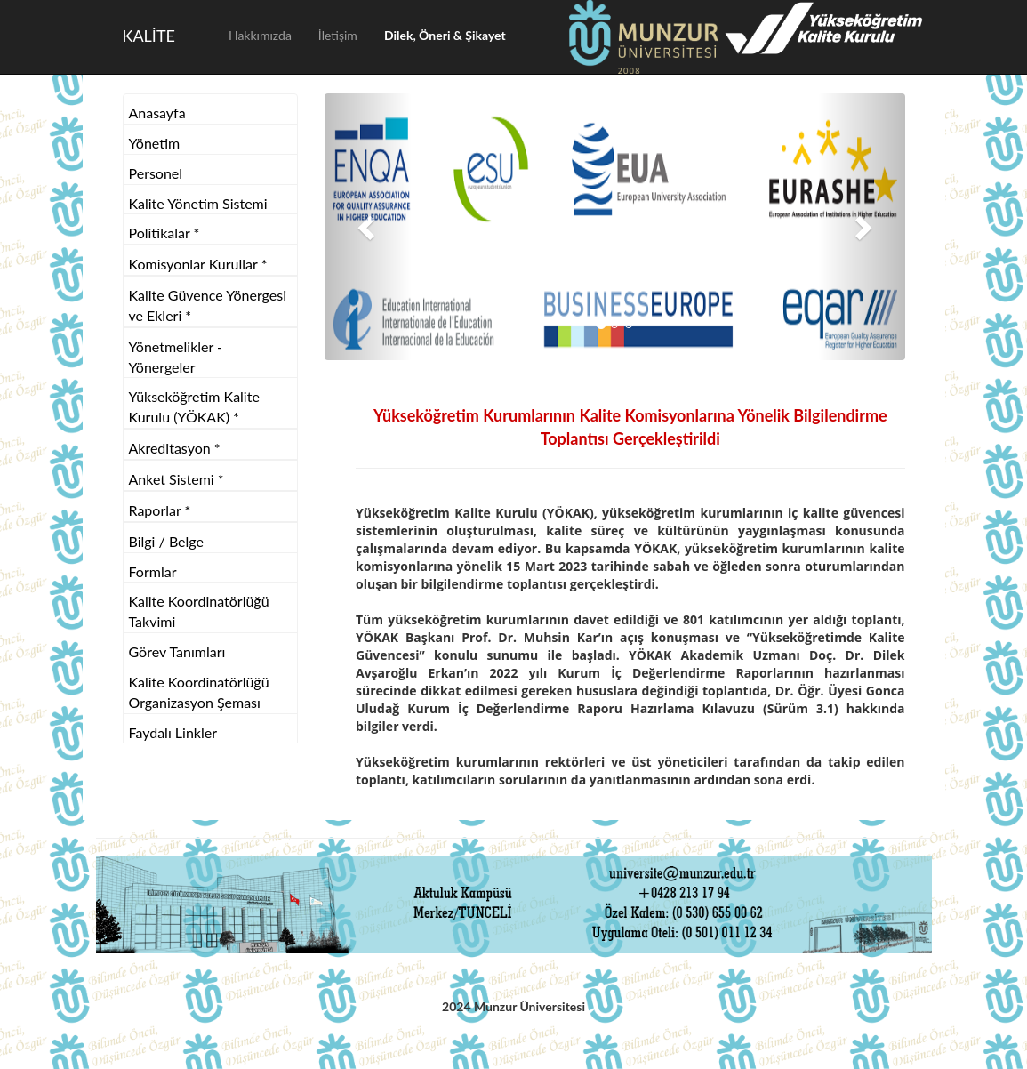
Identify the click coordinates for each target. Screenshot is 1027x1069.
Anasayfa (157, 112)
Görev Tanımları (177, 651)
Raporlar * (160, 510)
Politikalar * (164, 232)
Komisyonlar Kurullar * (198, 263)
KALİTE (149, 35)
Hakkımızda (260, 35)
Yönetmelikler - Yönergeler (176, 356)
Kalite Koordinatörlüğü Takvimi (199, 611)
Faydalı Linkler (173, 732)
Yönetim (155, 142)
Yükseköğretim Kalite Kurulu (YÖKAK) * (194, 406)
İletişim (337, 35)
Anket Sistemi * (176, 478)
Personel (156, 173)
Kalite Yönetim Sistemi (198, 203)
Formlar (153, 571)
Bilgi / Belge (166, 541)
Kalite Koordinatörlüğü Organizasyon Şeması (199, 692)
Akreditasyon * (175, 447)
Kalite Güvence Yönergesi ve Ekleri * (207, 305)
